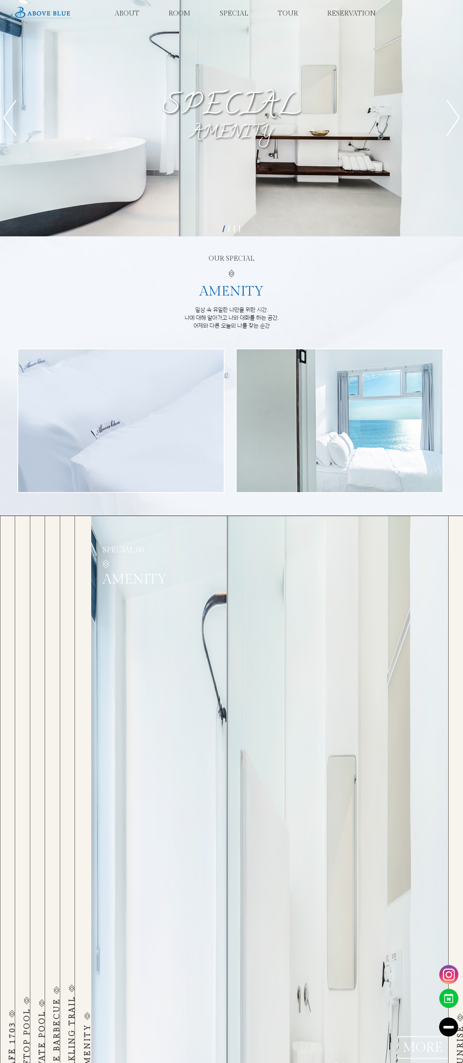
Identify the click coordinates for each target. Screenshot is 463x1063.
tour (287, 13)
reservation (351, 13)
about (127, 13)
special (234, 13)
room (179, 13)
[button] (10, 118)
